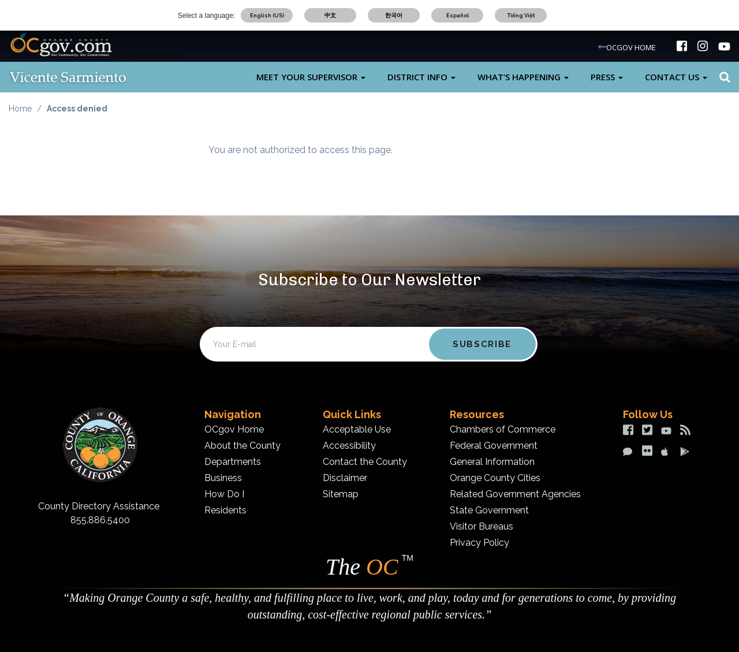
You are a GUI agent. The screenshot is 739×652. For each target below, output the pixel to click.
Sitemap (341, 494)
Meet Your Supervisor (310, 77)
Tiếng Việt (521, 15)
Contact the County (365, 461)
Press (607, 77)
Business (223, 477)
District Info (421, 77)
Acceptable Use (357, 429)
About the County (242, 445)
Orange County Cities (495, 477)
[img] (682, 46)
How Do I (224, 494)
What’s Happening (523, 77)
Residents (225, 510)
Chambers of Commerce (502, 429)
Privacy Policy (479, 542)
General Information (492, 461)
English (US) (267, 15)
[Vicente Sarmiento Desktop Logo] (87, 77)
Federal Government (494, 445)
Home (20, 108)
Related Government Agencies (515, 494)
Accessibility (349, 445)
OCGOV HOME (631, 47)
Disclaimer (345, 477)
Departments (232, 461)
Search (723, 77)
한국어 (393, 15)
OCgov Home (234, 429)
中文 (330, 15)
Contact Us (676, 77)
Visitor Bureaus (481, 526)
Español (457, 15)
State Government (489, 510)
